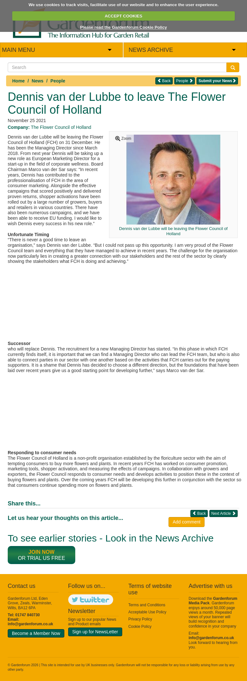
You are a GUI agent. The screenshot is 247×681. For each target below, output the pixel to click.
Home (18, 80)
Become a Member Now (36, 633)
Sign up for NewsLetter (95, 631)
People (57, 80)
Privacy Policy (140, 619)
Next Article (223, 513)
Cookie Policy (139, 626)
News (38, 80)
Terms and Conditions (146, 605)
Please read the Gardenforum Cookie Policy (123, 27)
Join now (42, 552)
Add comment (186, 521)
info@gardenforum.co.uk (30, 624)
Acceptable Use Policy (147, 612)
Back (164, 80)
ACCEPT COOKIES (123, 16)
